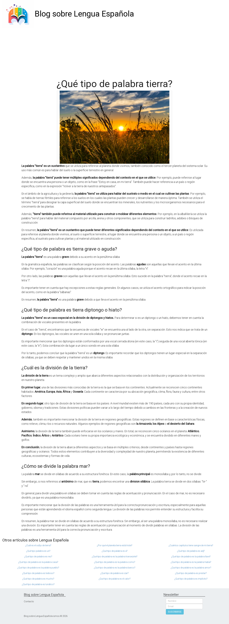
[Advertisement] (114, 51)
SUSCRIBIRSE (175, 612)
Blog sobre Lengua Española (84, 13)
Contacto (29, 601)
